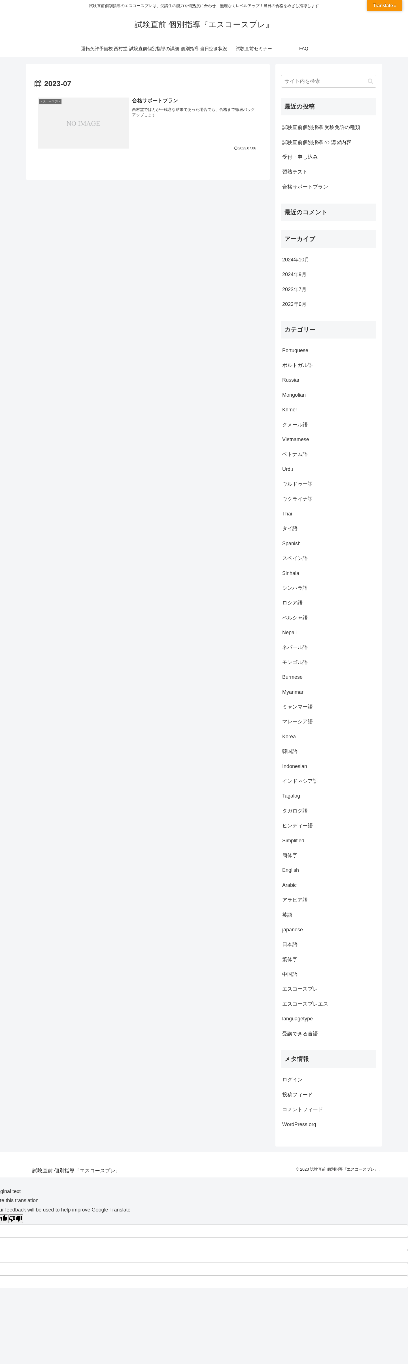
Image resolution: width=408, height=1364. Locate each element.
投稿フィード (297, 1094)
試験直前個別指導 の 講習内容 (316, 142)
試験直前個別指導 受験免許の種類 (321, 127)
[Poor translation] (15, 1218)
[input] (328, 81)
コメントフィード (302, 1109)
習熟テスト (295, 172)
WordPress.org (299, 1124)
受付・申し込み (300, 157)
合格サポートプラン (305, 187)
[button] (370, 81)
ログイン (292, 1079)
